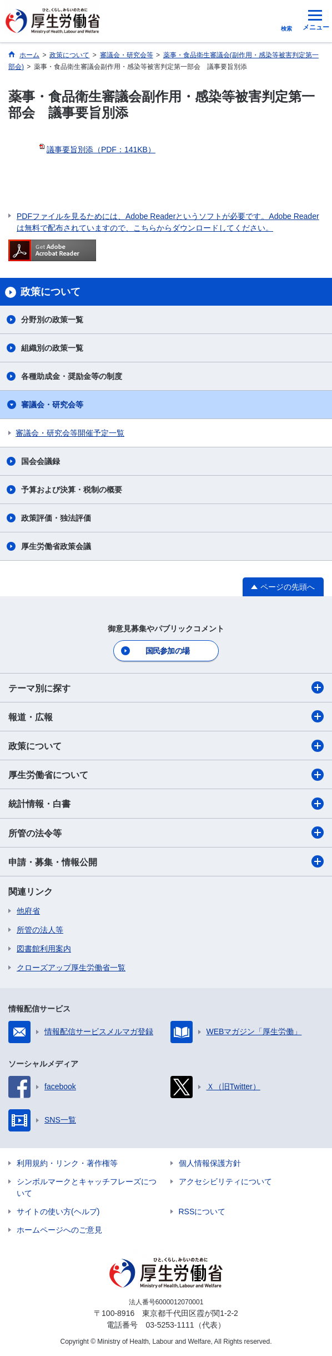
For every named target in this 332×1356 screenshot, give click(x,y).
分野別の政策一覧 (52, 319)
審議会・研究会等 (52, 404)
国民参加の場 (167, 650)
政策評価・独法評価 (56, 518)
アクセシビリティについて (225, 1181)
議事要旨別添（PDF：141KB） (101, 149)
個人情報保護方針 (210, 1163)
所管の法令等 (166, 832)
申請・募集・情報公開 (166, 861)
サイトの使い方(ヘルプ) (58, 1211)
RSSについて (202, 1211)
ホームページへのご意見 (59, 1229)
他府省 (28, 910)
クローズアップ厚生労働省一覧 (71, 967)
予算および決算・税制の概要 (71, 489)
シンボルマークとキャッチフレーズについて (87, 1187)
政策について (166, 746)
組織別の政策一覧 (52, 347)
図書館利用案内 (44, 948)
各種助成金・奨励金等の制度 (71, 376)
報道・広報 (166, 716)
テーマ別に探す (166, 687)
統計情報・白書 (166, 803)
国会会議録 (40, 461)
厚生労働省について (166, 775)
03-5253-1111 (169, 1324)
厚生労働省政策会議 (56, 546)
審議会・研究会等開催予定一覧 (70, 432)
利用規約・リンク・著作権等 (67, 1163)
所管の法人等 (40, 929)
